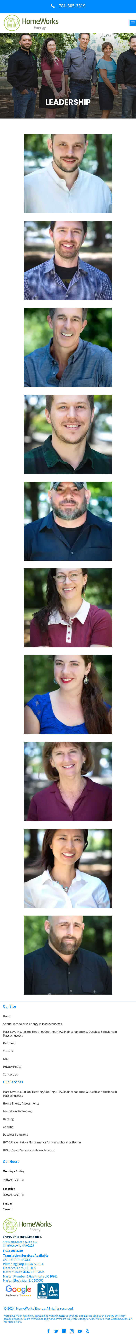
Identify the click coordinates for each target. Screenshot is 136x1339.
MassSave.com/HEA (121, 1319)
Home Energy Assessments (21, 1103)
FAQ (5, 1059)
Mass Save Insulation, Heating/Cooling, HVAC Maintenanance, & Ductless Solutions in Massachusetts (60, 1033)
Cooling (8, 1127)
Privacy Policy (12, 1067)
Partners (9, 1043)
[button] (133, 23)
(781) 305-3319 (13, 1251)
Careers (8, 1051)
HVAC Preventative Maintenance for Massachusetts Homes (42, 1142)
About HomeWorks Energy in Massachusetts (32, 1024)
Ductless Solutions (15, 1134)
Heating (8, 1119)
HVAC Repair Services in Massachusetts (29, 1150)
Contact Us (10, 1074)
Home (7, 1016)
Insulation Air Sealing (17, 1111)
